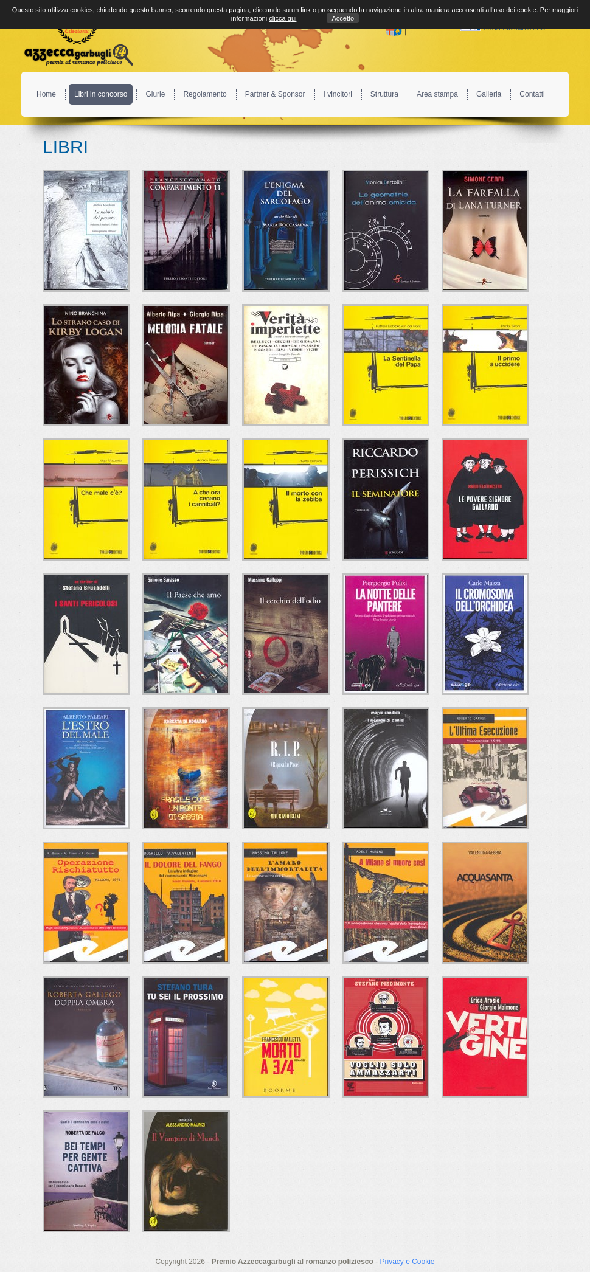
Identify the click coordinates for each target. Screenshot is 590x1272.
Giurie (155, 94)
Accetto (342, 18)
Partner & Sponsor (275, 94)
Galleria (488, 94)
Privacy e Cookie (407, 1261)
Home (46, 94)
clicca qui (282, 18)
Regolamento (204, 94)
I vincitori (338, 94)
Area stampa (437, 94)
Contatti (531, 94)
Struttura (384, 94)
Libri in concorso (100, 94)
